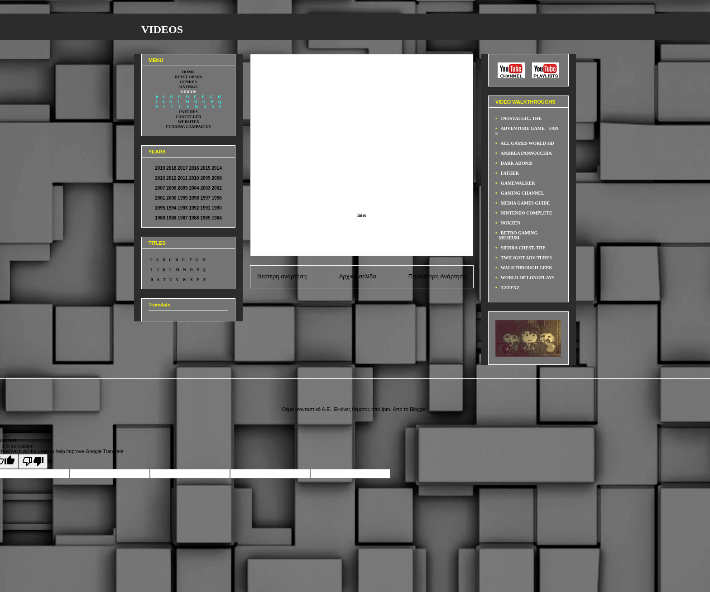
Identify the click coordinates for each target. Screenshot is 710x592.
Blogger (418, 409)
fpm (386, 409)
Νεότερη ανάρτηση (282, 276)
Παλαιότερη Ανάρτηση (437, 276)
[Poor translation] (33, 461)
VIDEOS (162, 29)
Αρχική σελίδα (357, 276)
